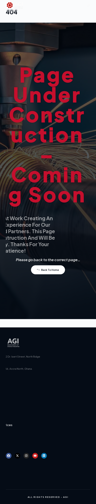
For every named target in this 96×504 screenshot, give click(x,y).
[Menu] (88, 5)
